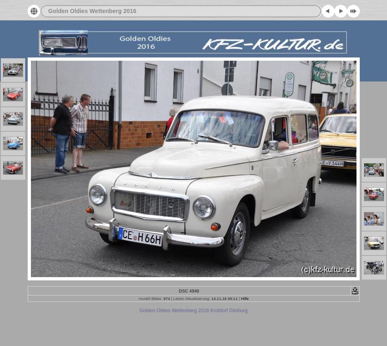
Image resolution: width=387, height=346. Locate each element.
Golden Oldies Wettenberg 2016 (92, 11)
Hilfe (245, 298)
